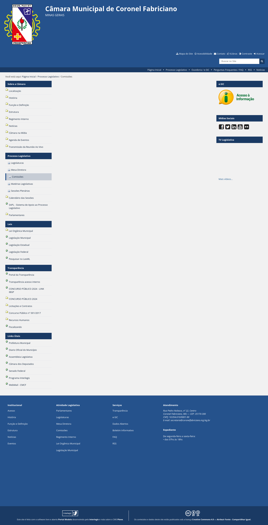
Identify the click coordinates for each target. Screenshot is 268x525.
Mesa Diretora (63, 423)
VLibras (233, 53)
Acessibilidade (204, 53)
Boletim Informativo (123, 430)
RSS (250, 69)
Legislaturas (62, 417)
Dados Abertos (120, 423)
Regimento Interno (66, 437)
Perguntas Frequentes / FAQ (228, 69)
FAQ (115, 437)
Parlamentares (64, 410)
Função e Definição (18, 423)
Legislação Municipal (67, 450)
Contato (221, 53)
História (12, 417)
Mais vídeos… (226, 179)
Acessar (260, 53)
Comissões (62, 430)
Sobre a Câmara (17, 84)
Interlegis (94, 519)
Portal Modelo (65, 519)
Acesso (11, 410)
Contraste (247, 53)
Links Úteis (14, 336)
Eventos (12, 443)
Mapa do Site (186, 53)
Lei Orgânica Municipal (68, 443)
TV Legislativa (226, 139)
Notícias (260, 69)
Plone (120, 519)
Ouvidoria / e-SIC (200, 69)
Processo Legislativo (176, 69)
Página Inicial (154, 69)
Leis (10, 224)
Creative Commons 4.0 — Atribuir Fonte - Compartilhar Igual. (221, 519)
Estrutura (13, 430)
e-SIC (115, 417)
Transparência (16, 268)
